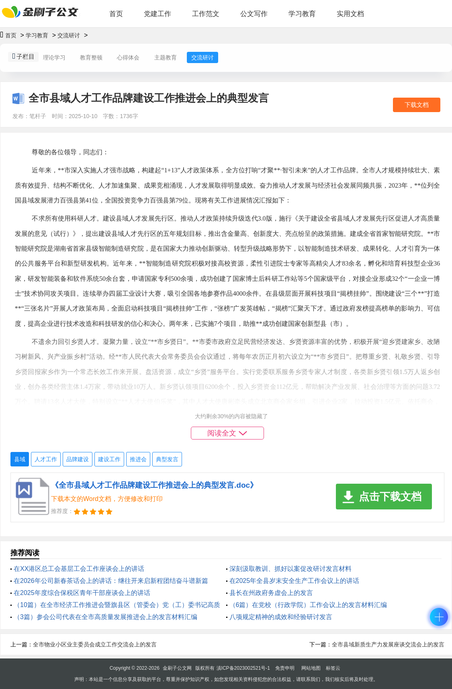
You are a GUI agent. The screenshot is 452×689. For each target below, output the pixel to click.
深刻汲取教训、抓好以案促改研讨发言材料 (290, 568)
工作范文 (205, 14)
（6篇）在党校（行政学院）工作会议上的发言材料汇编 (308, 604)
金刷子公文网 (177, 668)
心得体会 (128, 57)
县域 (19, 459)
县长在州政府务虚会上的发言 (271, 592)
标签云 (333, 668)
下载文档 (417, 104)
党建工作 (157, 14)
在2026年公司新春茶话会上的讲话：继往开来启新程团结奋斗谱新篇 (111, 580)
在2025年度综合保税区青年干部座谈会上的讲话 (82, 592)
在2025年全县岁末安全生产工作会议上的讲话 (294, 580)
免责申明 (285, 668)
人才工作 (46, 459)
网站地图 (311, 668)
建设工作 (109, 459)
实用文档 (350, 14)
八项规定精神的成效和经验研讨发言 (280, 616)
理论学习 (54, 57)
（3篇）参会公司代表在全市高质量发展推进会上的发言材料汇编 (105, 616)
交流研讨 (68, 35)
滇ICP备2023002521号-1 (243, 668)
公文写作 (254, 14)
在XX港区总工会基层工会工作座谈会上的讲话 (79, 568)
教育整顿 (91, 57)
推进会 (138, 459)
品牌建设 (77, 459)
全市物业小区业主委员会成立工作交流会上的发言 (95, 644)
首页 (116, 14)
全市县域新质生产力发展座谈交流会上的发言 (388, 644)
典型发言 (167, 459)
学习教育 (302, 14)
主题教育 (165, 57)
